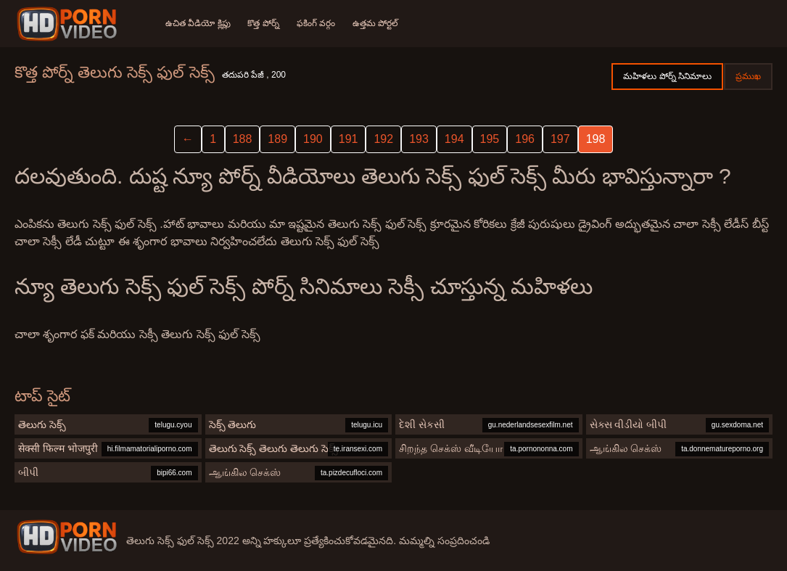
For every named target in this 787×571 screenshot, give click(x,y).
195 (490, 139)
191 (348, 139)
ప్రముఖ (748, 76)
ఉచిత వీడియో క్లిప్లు (198, 23)
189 (277, 139)
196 (525, 139)
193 (419, 139)
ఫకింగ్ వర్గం (316, 23)
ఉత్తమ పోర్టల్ (375, 23)
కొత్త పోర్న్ (263, 23)
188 (242, 139)
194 (454, 139)
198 (596, 139)
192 (383, 139)
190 (313, 139)
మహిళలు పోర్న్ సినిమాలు (667, 76)
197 (560, 139)
